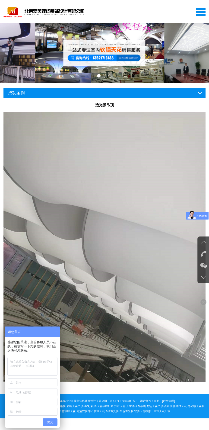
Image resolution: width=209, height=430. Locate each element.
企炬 (156, 401)
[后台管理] (168, 401)
